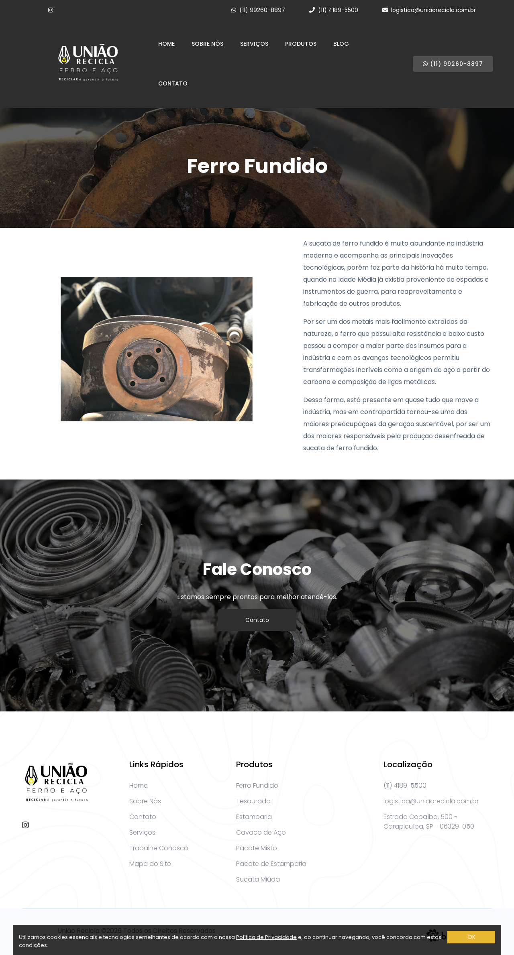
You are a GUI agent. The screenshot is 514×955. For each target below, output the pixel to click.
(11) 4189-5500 (338, 10)
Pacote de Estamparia (271, 863)
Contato (173, 83)
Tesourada (253, 801)
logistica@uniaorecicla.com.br (433, 10)
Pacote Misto (256, 848)
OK (471, 937)
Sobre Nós (207, 44)
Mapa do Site (150, 863)
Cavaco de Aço (261, 832)
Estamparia (254, 816)
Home (166, 44)
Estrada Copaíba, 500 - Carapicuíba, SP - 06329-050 (428, 821)
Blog (341, 44)
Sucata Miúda (258, 879)
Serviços (254, 44)
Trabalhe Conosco (158, 848)
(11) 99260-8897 (262, 10)
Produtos (300, 44)
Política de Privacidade (266, 937)
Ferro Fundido (257, 785)
